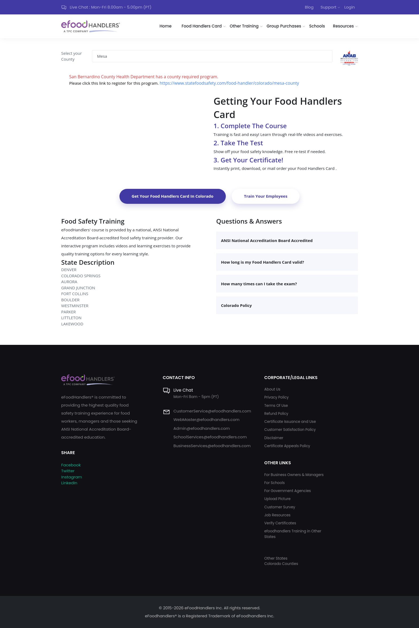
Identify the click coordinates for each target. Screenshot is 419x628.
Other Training (244, 26)
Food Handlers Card (202, 26)
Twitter (68, 471)
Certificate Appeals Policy (287, 445)
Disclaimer (273, 437)
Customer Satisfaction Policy (290, 429)
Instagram (71, 477)
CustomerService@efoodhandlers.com (212, 411)
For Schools (274, 482)
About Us (272, 389)
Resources (343, 26)
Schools (317, 26)
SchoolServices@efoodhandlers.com (210, 437)
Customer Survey (279, 507)
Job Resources (277, 515)
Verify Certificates (280, 523)
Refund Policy (276, 413)
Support (328, 7)
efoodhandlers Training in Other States (292, 534)
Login (349, 7)
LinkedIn (69, 483)
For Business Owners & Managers (294, 474)
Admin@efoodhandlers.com (201, 428)
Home (166, 26)
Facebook (71, 465)
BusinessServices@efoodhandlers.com (212, 445)
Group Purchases (284, 26)
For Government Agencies (287, 490)
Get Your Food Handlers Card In (173, 196)
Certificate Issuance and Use (290, 421)
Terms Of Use (276, 405)
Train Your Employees (265, 196)
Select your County (71, 56)
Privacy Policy (276, 397)
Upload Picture (277, 498)
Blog (309, 7)
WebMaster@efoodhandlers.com (206, 419)
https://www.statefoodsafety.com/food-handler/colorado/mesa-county (229, 83)
